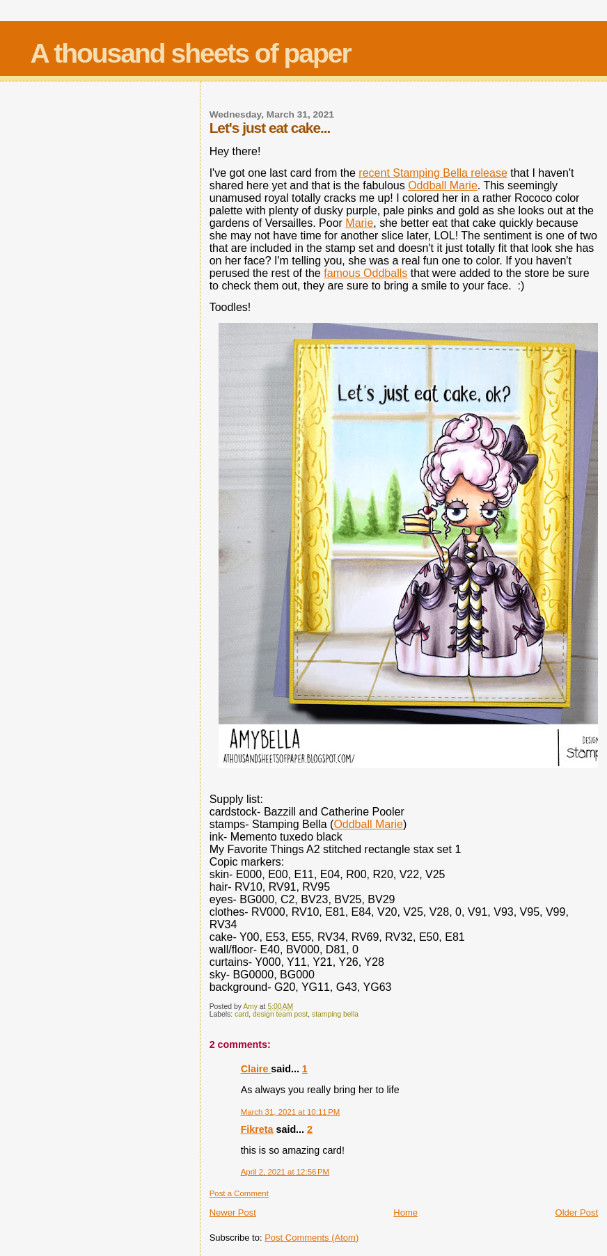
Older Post (576, 1212)
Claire (256, 1068)
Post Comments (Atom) (311, 1237)
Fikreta (257, 1129)
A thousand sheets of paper (191, 53)
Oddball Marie (443, 185)
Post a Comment (239, 1193)
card (242, 1014)
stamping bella (335, 1014)
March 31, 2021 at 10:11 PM (290, 1112)
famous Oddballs (365, 273)
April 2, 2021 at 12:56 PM (285, 1172)
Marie (359, 223)
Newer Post (233, 1212)
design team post (280, 1014)
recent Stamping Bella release (432, 173)
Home (405, 1212)
